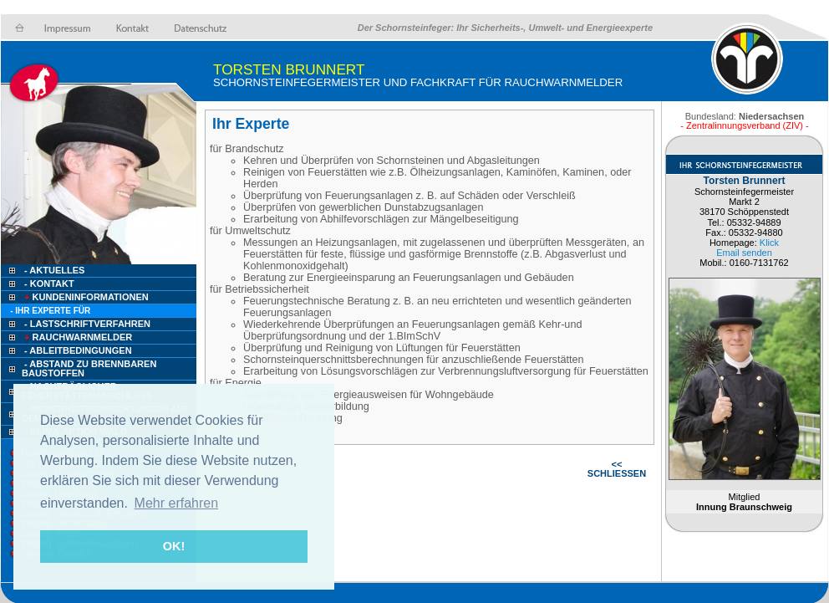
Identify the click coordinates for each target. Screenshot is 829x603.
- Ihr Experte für (50, 310)
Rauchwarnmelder (77, 337)
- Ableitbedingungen (78, 350)
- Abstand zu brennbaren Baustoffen (89, 368)
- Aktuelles (53, 270)
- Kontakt (48, 284)
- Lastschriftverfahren (87, 324)
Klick (769, 243)
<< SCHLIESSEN (616, 468)
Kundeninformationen (85, 297)
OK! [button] (174, 546)
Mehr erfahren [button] (177, 503)
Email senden (744, 253)
